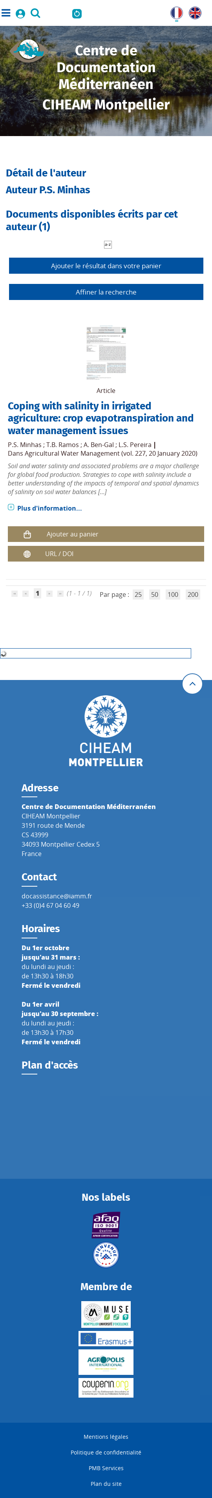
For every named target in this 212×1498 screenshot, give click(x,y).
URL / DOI (59, 553)
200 (193, 594)
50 (154, 594)
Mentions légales (106, 1436)
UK (193, 11)
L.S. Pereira (135, 444)
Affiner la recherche (106, 291)
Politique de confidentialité (106, 1452)
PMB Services (106, 1468)
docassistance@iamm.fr (57, 896)
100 (173, 594)
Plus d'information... (49, 508)
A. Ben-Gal (99, 444)
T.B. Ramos (62, 444)
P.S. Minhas (25, 444)
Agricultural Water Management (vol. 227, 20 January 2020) (111, 453)
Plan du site (106, 1483)
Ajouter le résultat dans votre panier (106, 265)
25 (138, 594)
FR (173, 11)
